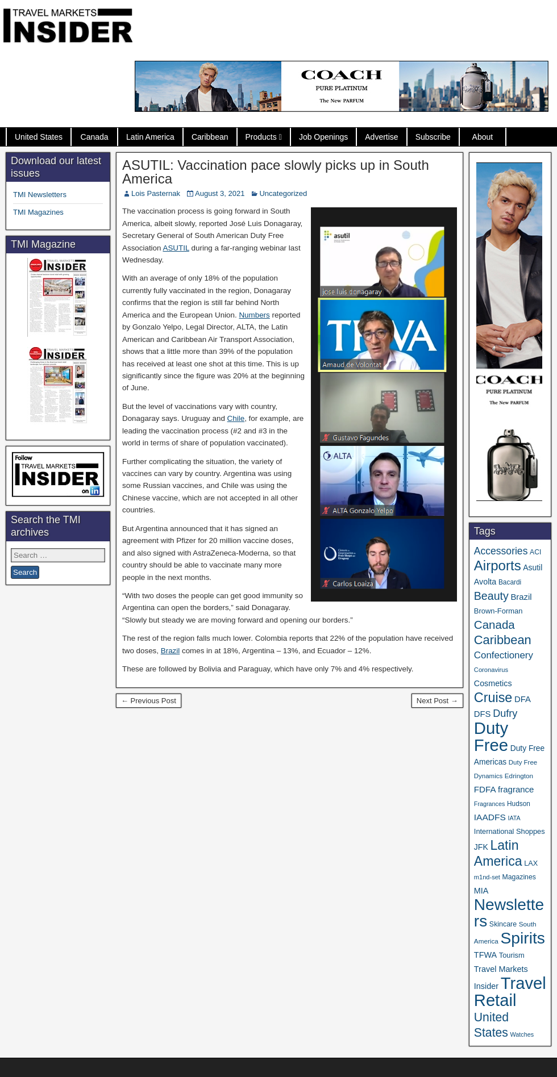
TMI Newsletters (39, 194)
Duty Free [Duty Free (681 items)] (491, 736)
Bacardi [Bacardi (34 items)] (509, 582)
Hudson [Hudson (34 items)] (518, 804)
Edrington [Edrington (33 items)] (519, 775)
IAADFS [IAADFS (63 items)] (490, 817)
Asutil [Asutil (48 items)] (532, 567)
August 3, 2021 (219, 193)
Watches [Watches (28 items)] (522, 1034)
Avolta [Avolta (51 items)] (485, 581)
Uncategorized (283, 193)
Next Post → (437, 700)
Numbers (254, 315)
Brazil (170, 650)
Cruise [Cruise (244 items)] (493, 697)
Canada (95, 136)
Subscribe (433, 136)
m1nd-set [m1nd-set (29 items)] (487, 877)
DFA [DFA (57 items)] (522, 699)
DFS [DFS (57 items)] (482, 714)
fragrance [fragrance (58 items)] (516, 789)
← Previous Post (148, 700)
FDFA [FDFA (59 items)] (485, 789)
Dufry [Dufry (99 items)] (505, 713)
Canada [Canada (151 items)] (494, 624)
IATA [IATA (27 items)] (514, 818)
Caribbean (210, 136)
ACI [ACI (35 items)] (535, 552)
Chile (236, 418)
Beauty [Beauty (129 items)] (491, 596)
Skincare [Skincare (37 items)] (503, 924)
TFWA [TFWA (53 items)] (485, 954)
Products (261, 136)
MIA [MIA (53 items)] (481, 890)
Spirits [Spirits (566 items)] (522, 938)
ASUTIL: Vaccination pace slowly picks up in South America (275, 171)
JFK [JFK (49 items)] (481, 846)
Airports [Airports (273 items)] (497, 565)
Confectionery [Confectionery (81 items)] (503, 655)
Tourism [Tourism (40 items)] (512, 955)
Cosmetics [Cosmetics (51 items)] (493, 683)
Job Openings (323, 136)
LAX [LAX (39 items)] (531, 863)
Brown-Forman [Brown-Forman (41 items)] (498, 611)
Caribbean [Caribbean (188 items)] (502, 640)
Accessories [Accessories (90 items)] (501, 551)
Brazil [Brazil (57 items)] (520, 597)
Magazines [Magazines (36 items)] (519, 877)
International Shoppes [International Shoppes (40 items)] (509, 831)
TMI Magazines (38, 212)
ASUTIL (176, 248)
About (482, 136)
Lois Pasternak (155, 193)
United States (39, 136)
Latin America (150, 136)
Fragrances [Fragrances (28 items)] (489, 803)
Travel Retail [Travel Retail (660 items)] (510, 991)
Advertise (381, 136)
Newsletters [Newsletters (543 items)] (509, 913)
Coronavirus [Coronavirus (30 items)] (491, 669)
